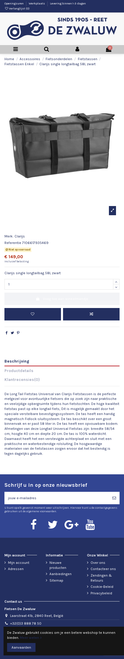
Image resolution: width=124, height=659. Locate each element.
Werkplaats (37, 3)
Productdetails (18, 370)
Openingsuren (14, 3)
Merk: (9, 236)
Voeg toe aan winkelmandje (62, 299)
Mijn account (18, 563)
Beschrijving (16, 361)
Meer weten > (31, 638)
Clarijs (20, 236)
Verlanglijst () (17, 8)
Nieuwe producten (57, 565)
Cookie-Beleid (102, 587)
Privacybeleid (101, 593)
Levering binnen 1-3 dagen (68, 3)
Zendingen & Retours (101, 578)
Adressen (16, 569)
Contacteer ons (103, 569)
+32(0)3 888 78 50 (25, 623)
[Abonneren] (114, 498)
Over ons (98, 563)
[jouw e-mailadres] (56, 498)
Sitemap (56, 580)
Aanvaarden (21, 647)
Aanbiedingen (60, 574)
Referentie (12, 243)
